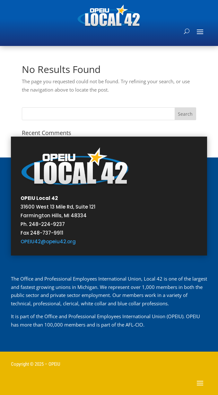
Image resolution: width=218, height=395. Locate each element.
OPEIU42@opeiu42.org (48, 241)
